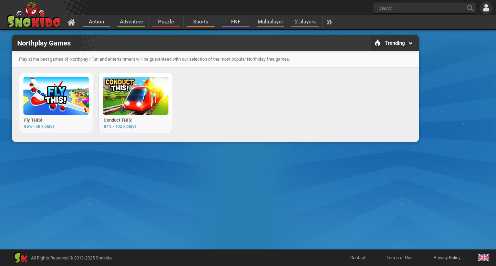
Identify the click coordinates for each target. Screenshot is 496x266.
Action (96, 22)
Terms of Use (399, 257)
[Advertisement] (215, 166)
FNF (235, 22)
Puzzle (166, 22)
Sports (200, 22)
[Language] (483, 258)
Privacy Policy (447, 257)
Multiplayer (270, 22)
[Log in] (486, 7)
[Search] (470, 8)
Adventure (131, 22)
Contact (357, 257)
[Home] (71, 22)
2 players (305, 22)
